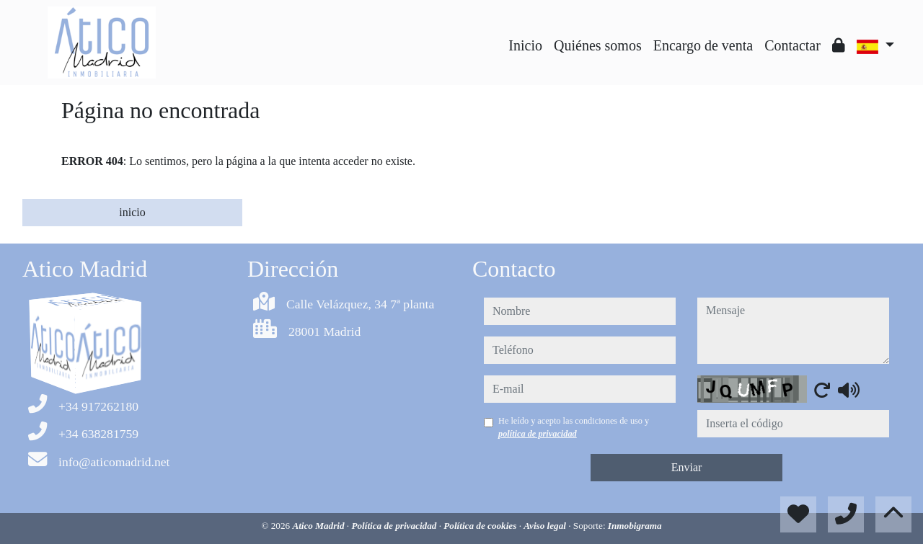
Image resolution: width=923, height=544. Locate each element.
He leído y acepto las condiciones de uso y (573, 427)
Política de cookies (480, 525)
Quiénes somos (598, 45)
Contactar (792, 45)
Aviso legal (546, 525)
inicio (132, 212)
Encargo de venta (703, 45)
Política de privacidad (394, 525)
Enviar (686, 467)
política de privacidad (537, 434)
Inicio (525, 45)
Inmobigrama (635, 525)
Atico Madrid (319, 525)
